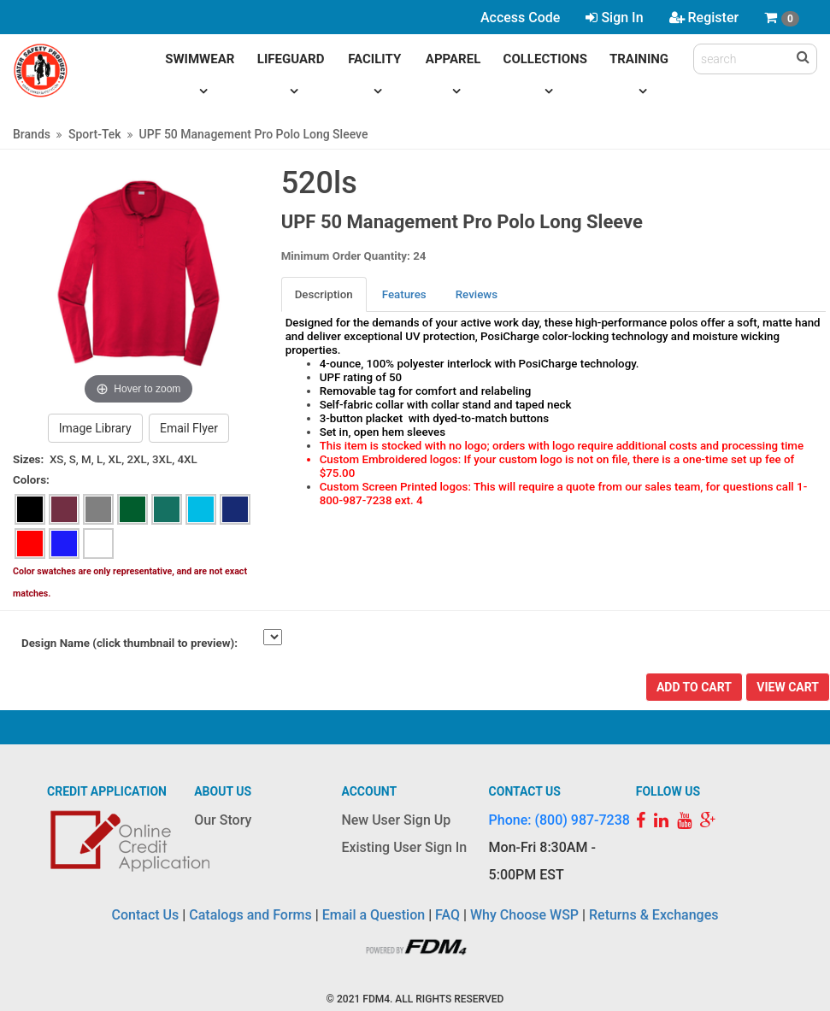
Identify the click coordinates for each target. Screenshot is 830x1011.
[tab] (324, 294)
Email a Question (373, 915)
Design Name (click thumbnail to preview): (129, 643)
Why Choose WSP (524, 915)
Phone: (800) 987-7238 (559, 820)
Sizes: (28, 459)
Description (324, 294)
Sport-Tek (94, 134)
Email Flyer (189, 428)
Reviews (476, 294)
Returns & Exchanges (653, 915)
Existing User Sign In (404, 847)
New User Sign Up (395, 820)
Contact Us (146, 915)
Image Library (95, 428)
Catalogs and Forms (250, 915)
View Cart (787, 687)
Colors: (31, 479)
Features (404, 294)
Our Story (222, 820)
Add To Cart (694, 687)
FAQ (447, 915)
